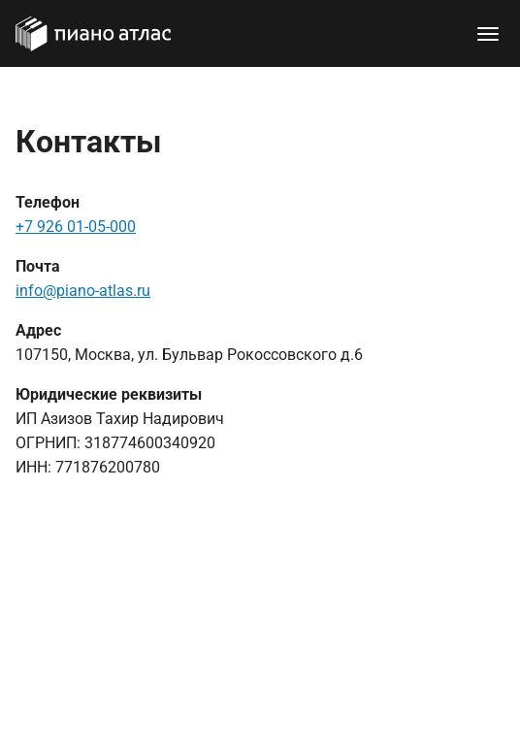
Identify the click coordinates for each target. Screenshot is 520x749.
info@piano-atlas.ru (83, 290)
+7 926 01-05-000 (76, 226)
